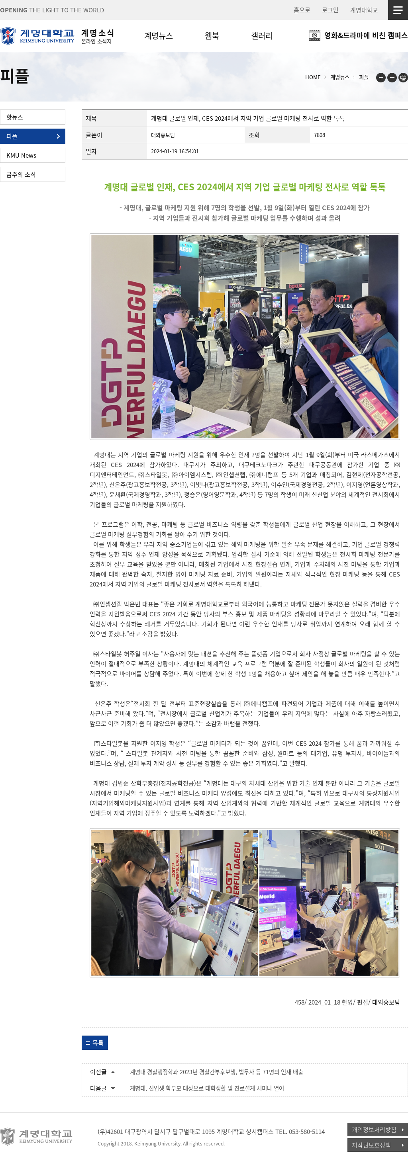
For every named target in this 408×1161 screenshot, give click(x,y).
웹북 (212, 35)
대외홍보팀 (386, 1002)
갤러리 (262, 35)
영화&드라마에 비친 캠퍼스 (366, 35)
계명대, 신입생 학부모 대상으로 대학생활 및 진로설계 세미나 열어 (207, 1088)
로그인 (330, 10)
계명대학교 (364, 10)
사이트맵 (398, 10)
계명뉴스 (158, 35)
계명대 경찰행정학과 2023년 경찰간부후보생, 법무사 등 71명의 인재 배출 (216, 1071)
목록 (98, 1042)
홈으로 (302, 10)
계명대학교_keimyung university (37, 1137)
